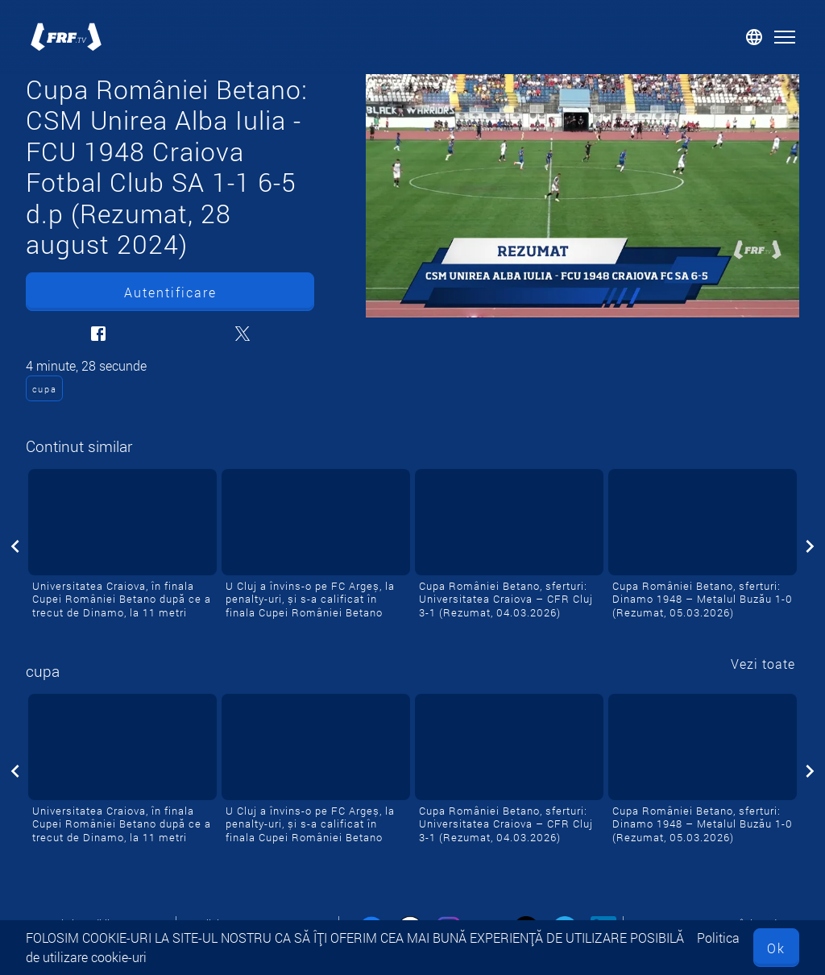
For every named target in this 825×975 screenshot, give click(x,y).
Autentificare (170, 292)
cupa (44, 389)
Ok (776, 948)
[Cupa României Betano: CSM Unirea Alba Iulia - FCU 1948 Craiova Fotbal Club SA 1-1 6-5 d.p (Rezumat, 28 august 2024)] (582, 195)
